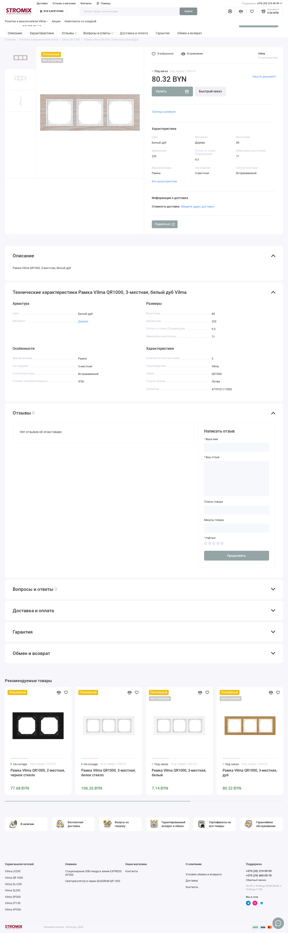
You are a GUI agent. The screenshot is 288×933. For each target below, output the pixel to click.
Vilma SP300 (13, 896)
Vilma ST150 (12, 903)
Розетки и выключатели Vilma (26, 21)
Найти (189, 11)
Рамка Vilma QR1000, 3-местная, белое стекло (108, 772)
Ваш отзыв (212, 457)
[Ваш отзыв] (236, 478)
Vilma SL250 (12, 890)
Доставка (42, 3)
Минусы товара (214, 520)
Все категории (52, 11)
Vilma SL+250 (13, 884)
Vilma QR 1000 (14, 877)
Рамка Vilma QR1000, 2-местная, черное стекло (37, 772)
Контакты (86, 3)
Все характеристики (164, 181)
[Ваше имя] (236, 447)
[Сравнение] (241, 11)
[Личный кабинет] (230, 11)
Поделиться (164, 224)
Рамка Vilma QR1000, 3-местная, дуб (250, 772)
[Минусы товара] (236, 528)
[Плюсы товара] (236, 510)
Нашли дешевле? (264, 76)
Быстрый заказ (210, 91)
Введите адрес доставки (197, 206)
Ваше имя (212, 439)
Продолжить (236, 555)
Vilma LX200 (12, 871)
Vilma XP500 (13, 909)
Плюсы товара (213, 501)
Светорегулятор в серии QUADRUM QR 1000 (92, 881)
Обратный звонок (256, 880)
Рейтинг (211, 538)
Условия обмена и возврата (204, 874)
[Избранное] (252, 11)
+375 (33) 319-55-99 (262, 3)
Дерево (83, 321)
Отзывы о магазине (64, 3)
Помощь (104, 3)
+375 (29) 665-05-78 (259, 875)
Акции (56, 21)
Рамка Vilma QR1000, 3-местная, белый (179, 772)
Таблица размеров (164, 111)
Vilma (261, 53)
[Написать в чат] (278, 923)
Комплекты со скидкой (80, 21)
